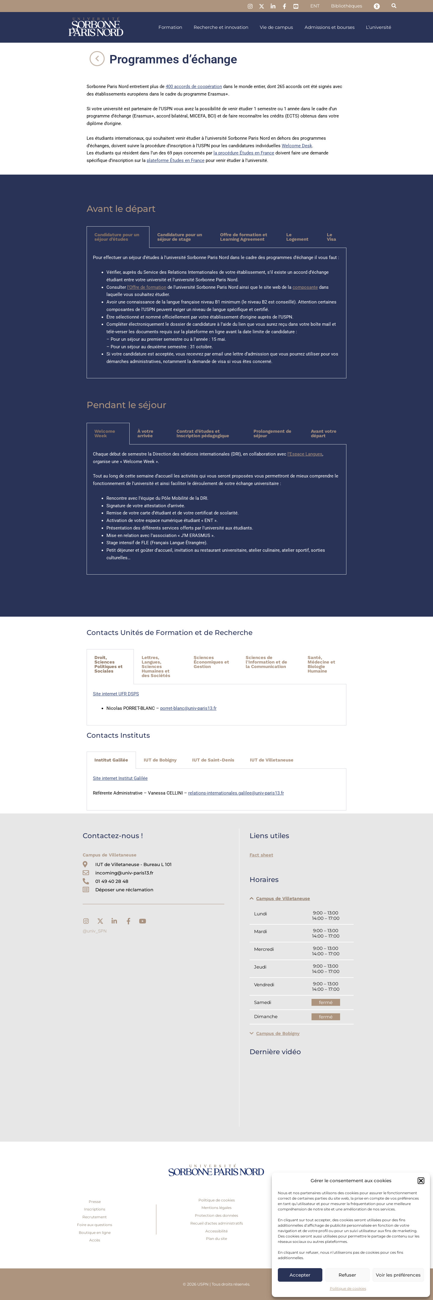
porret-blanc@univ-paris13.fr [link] (188, 708)
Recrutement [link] (94, 1217)
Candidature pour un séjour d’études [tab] (116, 237)
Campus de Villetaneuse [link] (283, 898)
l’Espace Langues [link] (304, 454)
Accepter (300, 1275)
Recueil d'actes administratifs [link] (216, 1223)
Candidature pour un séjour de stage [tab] (179, 237)
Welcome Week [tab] (104, 433)
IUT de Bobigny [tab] (160, 760)
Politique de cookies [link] (348, 1288)
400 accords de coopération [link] (194, 86)
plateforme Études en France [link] (175, 160)
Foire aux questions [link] (94, 1224)
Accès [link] (94, 1240)
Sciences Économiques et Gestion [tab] (211, 662)
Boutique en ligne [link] (95, 1232)
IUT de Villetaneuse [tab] (271, 760)
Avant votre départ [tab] (323, 433)
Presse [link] (95, 1201)
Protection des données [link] (216, 1215)
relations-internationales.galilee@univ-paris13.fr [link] (236, 793)
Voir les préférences (398, 1275)
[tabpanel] (216, 313)
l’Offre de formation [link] (146, 287)
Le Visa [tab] (331, 237)
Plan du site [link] (216, 1238)
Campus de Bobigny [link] (277, 1033)
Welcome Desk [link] (297, 145)
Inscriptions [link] (94, 1209)
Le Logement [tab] (297, 237)
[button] (421, 1181)
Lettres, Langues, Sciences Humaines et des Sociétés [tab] (156, 666)
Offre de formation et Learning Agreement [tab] (243, 237)
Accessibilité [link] (216, 1231)
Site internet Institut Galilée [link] (120, 778)
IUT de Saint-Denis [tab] (213, 760)
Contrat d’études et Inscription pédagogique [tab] (203, 433)
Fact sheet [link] (261, 855)
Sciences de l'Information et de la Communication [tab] (266, 662)
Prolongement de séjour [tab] (272, 433)
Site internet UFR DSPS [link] (116, 694)
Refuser (347, 1275)
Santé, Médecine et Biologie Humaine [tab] (321, 664)
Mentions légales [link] (216, 1207)
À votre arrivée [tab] (145, 433)
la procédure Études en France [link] (243, 153)
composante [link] (305, 287)
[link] (257, 6)
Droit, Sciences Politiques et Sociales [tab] (108, 664)
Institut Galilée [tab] (111, 760)
